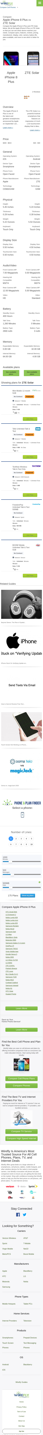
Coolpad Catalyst (12, 983)
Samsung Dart (11, 932)
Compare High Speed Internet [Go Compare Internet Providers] (21, 1138)
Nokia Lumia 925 (12, 923)
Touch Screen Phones (8, 1345)
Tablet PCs (27, 1304)
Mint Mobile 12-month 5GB (21, 392)
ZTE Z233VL (10, 966)
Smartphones (7, 1338)
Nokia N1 (9, 988)
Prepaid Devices (30, 1338)
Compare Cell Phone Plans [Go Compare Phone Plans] (21, 1078)
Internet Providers (9, 1321)
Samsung (6, 1287)
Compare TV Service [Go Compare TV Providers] (21, 1131)
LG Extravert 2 (11, 915)
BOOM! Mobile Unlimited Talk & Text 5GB (20, 547)
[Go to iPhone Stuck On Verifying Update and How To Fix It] (21, 645)
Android (5, 1365)
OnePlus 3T (10, 946)
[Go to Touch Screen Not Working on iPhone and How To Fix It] (21, 726)
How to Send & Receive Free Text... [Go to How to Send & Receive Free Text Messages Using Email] (13, 704)
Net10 (25, 1249)
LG (24, 1276)
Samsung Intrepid (12, 985)
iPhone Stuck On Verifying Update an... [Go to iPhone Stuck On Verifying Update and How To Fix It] (14, 663)
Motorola (5, 1282)
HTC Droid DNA (11, 912)
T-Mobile (26, 1243)
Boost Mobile (28, 1254)
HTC (4, 1276)
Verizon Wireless (9, 1238)
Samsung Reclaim (12, 926)
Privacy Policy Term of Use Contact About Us (21, 1414)
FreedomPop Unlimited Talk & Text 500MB (20, 507)
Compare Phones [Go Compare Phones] (21, 1085)
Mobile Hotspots (8, 1304)
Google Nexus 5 (11, 954)
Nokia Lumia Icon (12, 920)
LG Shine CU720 (12, 960)
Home (21, 1402)
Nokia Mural (10, 929)
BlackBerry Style (11, 937)
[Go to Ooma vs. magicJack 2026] (21, 767)
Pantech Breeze (11, 968)
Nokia (25, 1282)
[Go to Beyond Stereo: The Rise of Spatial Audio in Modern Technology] (21, 604)
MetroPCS (6, 1254)
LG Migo (9, 934)
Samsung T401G (12, 949)
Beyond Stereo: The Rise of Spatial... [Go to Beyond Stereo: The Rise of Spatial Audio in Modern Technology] (13, 622)
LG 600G (9, 963)
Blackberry (27, 1365)
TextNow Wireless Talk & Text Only (19, 468)
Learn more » (8, 128)
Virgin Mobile (7, 1249)
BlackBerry (27, 1271)
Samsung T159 (11, 977)
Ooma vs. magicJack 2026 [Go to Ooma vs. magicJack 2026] (10, 785)
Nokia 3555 (10, 957)
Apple (4, 1271)
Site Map (21, 1426)
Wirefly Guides (21, 1382)
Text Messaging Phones (29, 1345)
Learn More (21, 1008)
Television (27, 1321)
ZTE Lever (9, 971)
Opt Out (21, 1431)
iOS (3, 1370)
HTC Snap (9, 991)
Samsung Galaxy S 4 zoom (15, 943)
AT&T (25, 1238)
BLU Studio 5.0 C (12, 974)
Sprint (4, 1243)
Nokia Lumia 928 (12, 917)
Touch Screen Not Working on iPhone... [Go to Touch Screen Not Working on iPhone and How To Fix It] (14, 745)
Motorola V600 (11, 940)
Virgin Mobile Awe (12, 951)
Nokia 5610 (10, 980)
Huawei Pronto (11, 994)
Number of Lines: (21, 832)
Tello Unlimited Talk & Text (21, 430)
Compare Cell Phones (8, 7)
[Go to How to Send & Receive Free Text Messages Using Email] (21, 685)
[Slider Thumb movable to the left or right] (10, 862)
